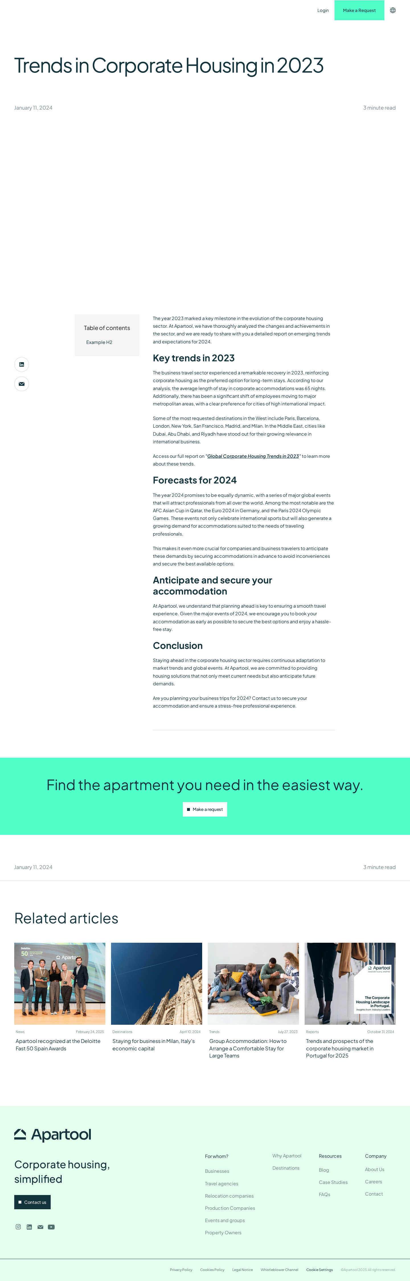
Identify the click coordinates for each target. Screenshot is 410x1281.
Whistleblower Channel (279, 1270)
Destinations (121, 10)
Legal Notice (242, 1270)
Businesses (217, 1171)
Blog (324, 1170)
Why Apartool (287, 1156)
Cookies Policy (212, 1270)
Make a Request (359, 10)
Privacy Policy (181, 1270)
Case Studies (333, 1182)
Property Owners (223, 1232)
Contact (195, 10)
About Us (374, 1169)
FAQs (324, 1194)
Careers (373, 1181)
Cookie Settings (319, 1270)
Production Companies (230, 1208)
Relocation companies (229, 1196)
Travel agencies (221, 1183)
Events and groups (225, 1220)
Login (323, 10)
